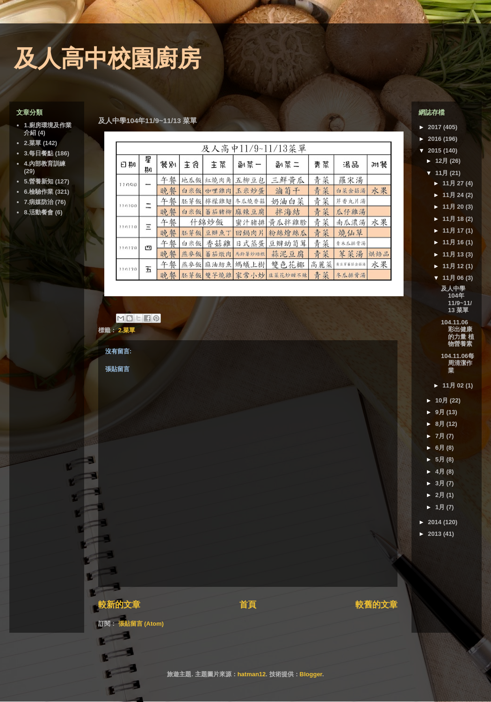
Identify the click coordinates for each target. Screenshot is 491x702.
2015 (435, 150)
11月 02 (453, 385)
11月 (442, 172)
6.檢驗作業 (38, 191)
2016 (435, 138)
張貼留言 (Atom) (141, 623)
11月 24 (453, 194)
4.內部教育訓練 (44, 163)
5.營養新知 (38, 181)
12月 (442, 160)
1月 (441, 507)
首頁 (247, 604)
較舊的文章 (376, 604)
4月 (441, 471)
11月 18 (453, 218)
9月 (441, 412)
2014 (435, 522)
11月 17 (453, 230)
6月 (441, 447)
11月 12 (453, 266)
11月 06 (453, 277)
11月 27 (453, 183)
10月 (442, 400)
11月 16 (453, 242)
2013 (435, 533)
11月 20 (453, 206)
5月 (441, 459)
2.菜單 (127, 330)
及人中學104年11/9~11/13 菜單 (456, 299)
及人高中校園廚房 (107, 58)
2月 (441, 494)
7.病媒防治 (38, 201)
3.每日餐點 (38, 153)
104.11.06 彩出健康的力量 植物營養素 (457, 333)
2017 (435, 127)
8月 (441, 423)
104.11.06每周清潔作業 (457, 363)
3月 (441, 483)
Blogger (311, 674)
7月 (441, 435)
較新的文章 (119, 604)
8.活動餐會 (38, 212)
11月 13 (453, 254)
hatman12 (252, 674)
